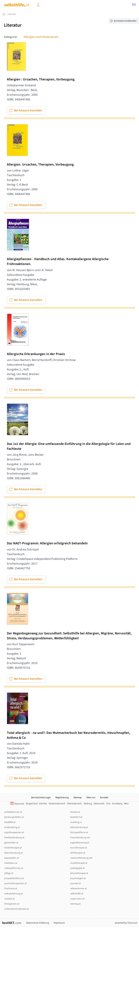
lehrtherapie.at (77, 853)
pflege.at (8, 873)
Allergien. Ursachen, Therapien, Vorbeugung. (41, 164)
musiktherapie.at (78, 863)
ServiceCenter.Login (41, 797)
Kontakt (104, 797)
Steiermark (99, 803)
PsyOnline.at (10, 888)
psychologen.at (78, 878)
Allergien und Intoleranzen (41, 37)
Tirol (108, 803)
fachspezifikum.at (79, 832)
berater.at (75, 812)
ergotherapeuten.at (14, 832)
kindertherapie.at (13, 847)
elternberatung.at (79, 827)
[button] (134, 5)
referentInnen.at (78, 888)
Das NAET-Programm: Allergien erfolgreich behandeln (47, 543)
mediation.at (10, 863)
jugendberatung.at (79, 842)
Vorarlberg (117, 803)
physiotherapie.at (79, 873)
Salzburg (87, 803)
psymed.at (75, 883)
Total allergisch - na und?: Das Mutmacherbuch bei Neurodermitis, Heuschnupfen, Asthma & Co (68, 735)
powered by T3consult (126, 923)
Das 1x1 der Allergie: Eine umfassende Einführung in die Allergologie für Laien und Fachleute (69, 446)
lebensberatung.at (13, 853)
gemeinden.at (11, 842)
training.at (75, 904)
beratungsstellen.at (14, 817)
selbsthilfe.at (76, 893)
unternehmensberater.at (16, 909)
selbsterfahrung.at (13, 893)
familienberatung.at (14, 837)
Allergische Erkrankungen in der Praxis (36, 354)
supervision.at (77, 898)
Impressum (59, 923)
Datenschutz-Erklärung (37, 923)
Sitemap (77, 797)
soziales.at (9, 898)
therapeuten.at (11, 904)
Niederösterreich (57, 803)
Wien (126, 803)
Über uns (90, 797)
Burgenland (32, 803)
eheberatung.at (12, 827)
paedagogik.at (77, 868)
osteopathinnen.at (13, 868)
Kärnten (43, 803)
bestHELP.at (76, 817)
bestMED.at (9, 822)
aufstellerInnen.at (13, 812)
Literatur (12, 14)
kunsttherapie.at (78, 847)
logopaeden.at (11, 858)
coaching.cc (76, 822)
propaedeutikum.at (14, 878)
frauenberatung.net (80, 837)
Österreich (17, 803)
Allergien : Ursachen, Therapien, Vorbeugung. (41, 79)
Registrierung (62, 797)
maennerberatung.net (81, 858)
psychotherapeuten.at (15, 883)
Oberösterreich (74, 803)
